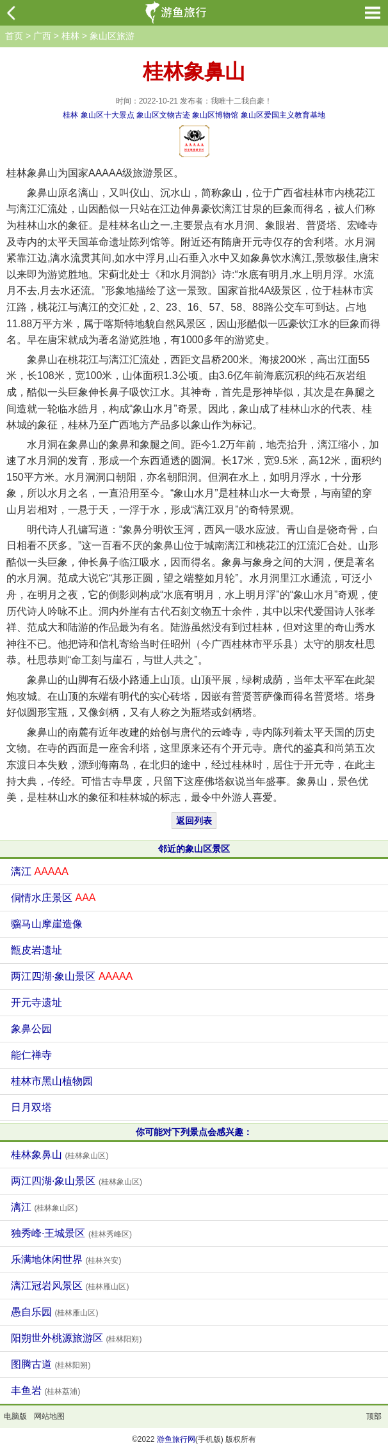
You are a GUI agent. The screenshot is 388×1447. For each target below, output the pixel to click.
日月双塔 (31, 1107)
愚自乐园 (54, 1311)
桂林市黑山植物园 (52, 1081)
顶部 (374, 1416)
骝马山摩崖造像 (47, 923)
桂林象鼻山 (59, 1154)
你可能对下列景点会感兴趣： (194, 1132)
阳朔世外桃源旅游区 (76, 1338)
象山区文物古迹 (163, 115)
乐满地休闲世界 (66, 1259)
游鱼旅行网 (176, 1439)
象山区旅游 (112, 36)
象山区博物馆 (215, 115)
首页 (14, 36)
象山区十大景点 (107, 115)
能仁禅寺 (31, 1054)
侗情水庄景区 (53, 897)
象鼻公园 (31, 1028)
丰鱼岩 (45, 1390)
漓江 (40, 871)
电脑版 (15, 1416)
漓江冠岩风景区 (70, 1285)
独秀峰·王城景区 (71, 1233)
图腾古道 (50, 1364)
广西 (42, 36)
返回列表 (194, 821)
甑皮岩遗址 (36, 950)
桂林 (70, 36)
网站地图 (49, 1416)
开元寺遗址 (36, 1002)
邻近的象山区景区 (194, 849)
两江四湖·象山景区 (72, 976)
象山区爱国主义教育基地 (283, 115)
